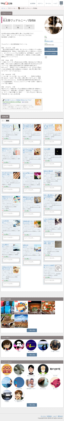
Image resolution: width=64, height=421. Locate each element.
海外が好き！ (21, 327)
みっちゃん (43, 388)
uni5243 (19, 375)
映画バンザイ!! (21, 313)
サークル (43, 416)
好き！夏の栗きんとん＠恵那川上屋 (49, 196)
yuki (43, 351)
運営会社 (60, 416)
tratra (19, 351)
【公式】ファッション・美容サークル (8, 327)
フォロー (6, 27)
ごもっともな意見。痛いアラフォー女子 (49, 126)
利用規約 (49, 416)
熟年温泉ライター (31, 388)
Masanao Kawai (31, 375)
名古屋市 (50, 41)
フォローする (51, 49)
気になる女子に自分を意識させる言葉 (28, 126)
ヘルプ (55, 416)
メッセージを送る (51, 53)
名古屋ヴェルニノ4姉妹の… (9, 158)
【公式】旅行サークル (7, 313)
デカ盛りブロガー (55, 351)
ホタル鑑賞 (47, 149)
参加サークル (29, 27)
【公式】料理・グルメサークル (48, 313)
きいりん (55, 388)
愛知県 (46, 41)
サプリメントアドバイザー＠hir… (43, 375)
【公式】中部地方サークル (35, 313)
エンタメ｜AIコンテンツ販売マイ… (19, 401)
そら (7, 388)
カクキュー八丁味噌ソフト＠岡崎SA (28, 150)
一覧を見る (31, 330)
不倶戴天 (7, 401)
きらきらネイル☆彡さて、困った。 (7, 174)
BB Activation (31, 351)
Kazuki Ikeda (19, 388)
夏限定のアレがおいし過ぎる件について (28, 198)
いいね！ (6, 138)
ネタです (55, 375)
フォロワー (18, 27)
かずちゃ (7, 375)
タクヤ (6, 351)
